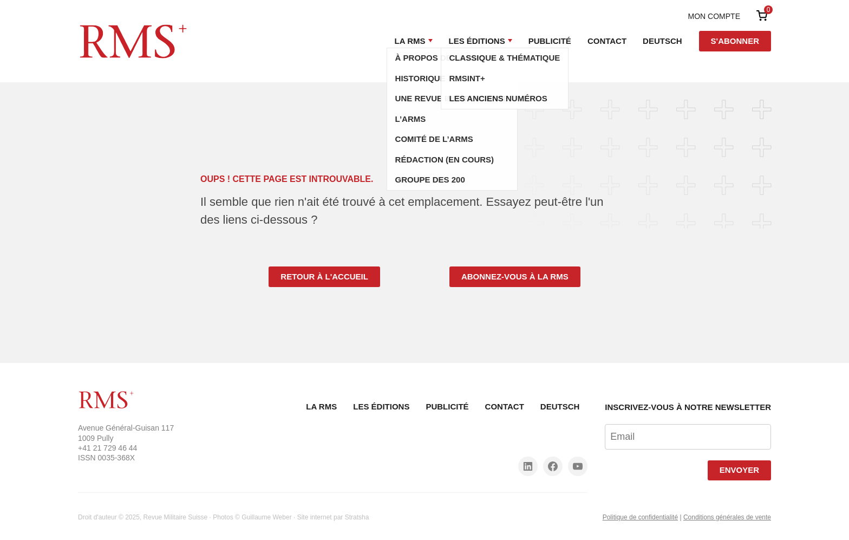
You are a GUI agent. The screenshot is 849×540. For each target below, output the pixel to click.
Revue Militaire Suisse (175, 517)
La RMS (410, 40)
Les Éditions (477, 40)
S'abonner (735, 40)
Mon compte (714, 16)
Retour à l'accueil (324, 276)
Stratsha (357, 517)
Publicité (549, 40)
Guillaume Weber (266, 517)
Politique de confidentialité (640, 517)
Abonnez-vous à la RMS (515, 276)
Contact (606, 40)
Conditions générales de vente (727, 517)
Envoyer (739, 469)
